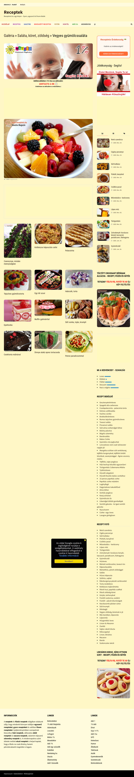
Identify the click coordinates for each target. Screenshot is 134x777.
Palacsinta (69, 250)
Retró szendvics (117, 139)
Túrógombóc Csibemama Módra (112, 467)
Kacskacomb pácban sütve (110, 603)
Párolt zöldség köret (107, 592)
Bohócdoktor (52, 721)
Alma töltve (104, 490)
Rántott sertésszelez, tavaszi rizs (112, 564)
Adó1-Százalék (52, 763)
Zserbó (102, 626)
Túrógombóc (115, 221)
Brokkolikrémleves (107, 416)
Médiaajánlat (28, 774)
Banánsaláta (105, 436)
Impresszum (8, 774)
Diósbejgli (103, 609)
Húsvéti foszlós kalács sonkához (112, 476)
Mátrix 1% (51, 737)
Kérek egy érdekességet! (113, 54)
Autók (93, 753)
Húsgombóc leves (107, 620)
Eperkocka (8, 325)
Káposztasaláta (106, 567)
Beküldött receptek (42, 24)
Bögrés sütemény (106, 433)
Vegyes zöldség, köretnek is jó (111, 612)
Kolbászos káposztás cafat (46, 247)
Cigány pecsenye (117, 152)
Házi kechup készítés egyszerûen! (113, 464)
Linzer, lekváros (106, 634)
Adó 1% (75, 24)
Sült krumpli (104, 606)
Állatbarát (94, 747)
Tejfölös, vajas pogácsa (109, 461)
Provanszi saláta (106, 425)
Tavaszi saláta (105, 422)
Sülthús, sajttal (105, 578)
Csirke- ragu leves (106, 512)
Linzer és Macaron (107, 623)
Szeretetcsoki (96, 760)
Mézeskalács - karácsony (120, 198)
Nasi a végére (109, 387)
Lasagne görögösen (107, 515)
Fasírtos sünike (105, 414)
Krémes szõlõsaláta (107, 411)
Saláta (102, 572)
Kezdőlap (6, 24)
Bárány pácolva (106, 430)
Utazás (49, 756)
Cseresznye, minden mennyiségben (12, 262)
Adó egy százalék (53, 747)
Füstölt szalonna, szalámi (110, 598)
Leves (105, 376)
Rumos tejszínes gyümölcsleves (112, 419)
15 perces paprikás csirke (109, 478)
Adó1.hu (94, 734)
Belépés (22, 5)
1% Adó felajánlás (54, 724)
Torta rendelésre (106, 584)
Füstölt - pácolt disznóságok (111, 601)
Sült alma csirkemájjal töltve (111, 428)
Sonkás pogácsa (106, 493)
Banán (102, 640)
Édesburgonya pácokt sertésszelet (113, 581)
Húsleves (103, 561)
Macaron (103, 637)
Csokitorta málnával (12, 354)
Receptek (13, 12)
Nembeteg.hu (52, 753)
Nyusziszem (104, 509)
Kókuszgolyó (105, 632)
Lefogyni (50, 734)
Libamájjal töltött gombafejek (111, 501)
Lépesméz (104, 618)
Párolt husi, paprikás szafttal (111, 589)
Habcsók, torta (71, 291)
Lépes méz (115, 209)
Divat (93, 727)
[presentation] (102, 133)
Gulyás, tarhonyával (107, 595)
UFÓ (92, 737)
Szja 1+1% (94, 731)
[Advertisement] (48, 102)
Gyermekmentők (97, 756)
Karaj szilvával (105, 495)
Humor (93, 744)
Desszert (108, 384)
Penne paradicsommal (74, 356)
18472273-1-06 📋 (48, 83)
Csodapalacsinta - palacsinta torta (113, 408)
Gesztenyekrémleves (108, 402)
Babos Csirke (105, 439)
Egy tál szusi (40, 293)
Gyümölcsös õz (106, 498)
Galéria (9, 35)
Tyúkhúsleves (105, 470)
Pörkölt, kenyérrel (117, 174)
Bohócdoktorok (96, 763)
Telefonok (94, 750)
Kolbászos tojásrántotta (109, 586)
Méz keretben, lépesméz (109, 615)
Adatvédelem (18, 774)
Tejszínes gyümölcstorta (14, 293)
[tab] (102, 133)
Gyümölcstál (115, 246)
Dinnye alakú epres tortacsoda (47, 352)
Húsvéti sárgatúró (107, 473)
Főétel (106, 382)
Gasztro (27, 24)
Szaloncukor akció (107, 643)
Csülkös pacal (116, 187)
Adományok (86, 24)
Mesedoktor (51, 740)
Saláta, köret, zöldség (33, 35)
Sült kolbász (115, 164)
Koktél (66, 24)
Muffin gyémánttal (42, 319)
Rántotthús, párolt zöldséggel (111, 570)
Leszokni (50, 731)
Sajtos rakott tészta (107, 629)
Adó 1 (93, 721)
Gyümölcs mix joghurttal (109, 442)
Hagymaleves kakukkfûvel (110, 487)
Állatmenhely (52, 760)
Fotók (57, 24)
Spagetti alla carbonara (109, 405)
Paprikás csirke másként (109, 481)
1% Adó (93, 724)
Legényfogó (104, 484)
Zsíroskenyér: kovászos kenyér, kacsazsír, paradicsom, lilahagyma (120, 235)
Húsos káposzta (106, 575)
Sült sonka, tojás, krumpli (75, 322)
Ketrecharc (95, 740)
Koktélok (50, 750)
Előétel (103, 379)
